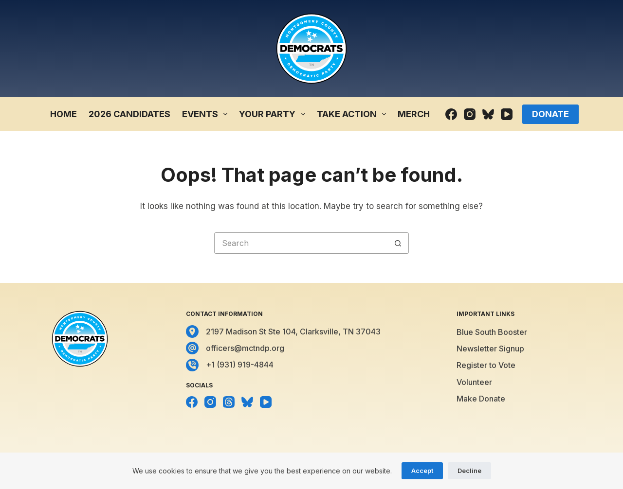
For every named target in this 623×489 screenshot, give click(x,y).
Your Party (274, 114)
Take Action (353, 114)
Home (63, 114)
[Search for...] (300, 243)
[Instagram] (470, 114)
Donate (550, 114)
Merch (414, 114)
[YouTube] (507, 114)
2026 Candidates (129, 114)
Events (207, 114)
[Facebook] (451, 114)
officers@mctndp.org (245, 348)
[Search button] (398, 243)
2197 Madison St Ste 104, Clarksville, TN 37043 (293, 331)
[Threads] (229, 402)
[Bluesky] (488, 114)
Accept (422, 470)
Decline (469, 470)
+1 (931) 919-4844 (240, 364)
